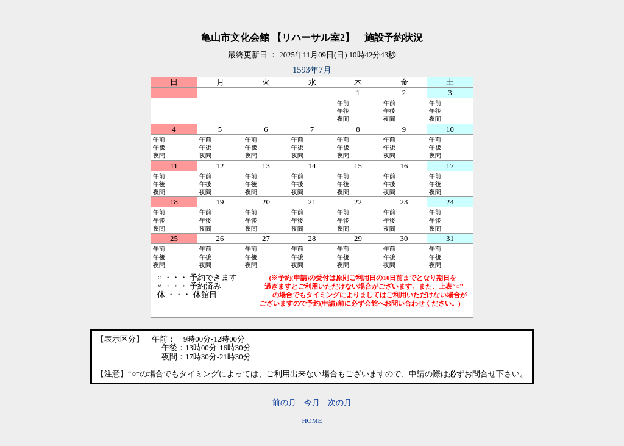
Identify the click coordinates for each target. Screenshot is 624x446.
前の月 (284, 402)
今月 (312, 402)
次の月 (340, 402)
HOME (312, 420)
